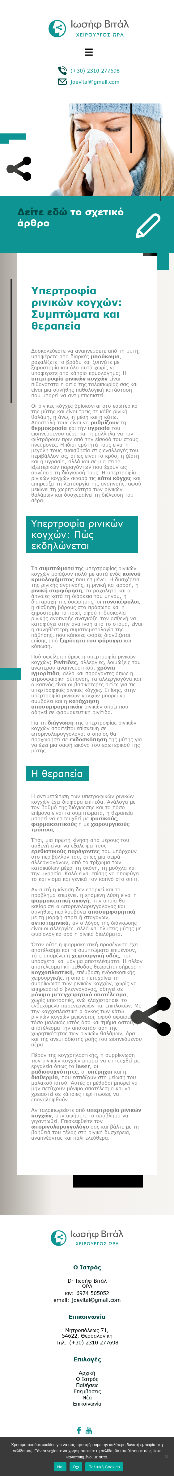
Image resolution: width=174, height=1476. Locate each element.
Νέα (87, 1397)
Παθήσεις (87, 1385)
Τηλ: (61, 1342)
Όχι (76, 1467)
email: (61, 1300)
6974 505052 (92, 1293)
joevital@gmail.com (95, 82)
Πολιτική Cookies (104, 1467)
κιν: (69, 1293)
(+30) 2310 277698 (95, 71)
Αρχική (87, 1373)
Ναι (60, 1467)
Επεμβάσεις (87, 1391)
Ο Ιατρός (87, 1379)
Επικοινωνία (87, 1404)
